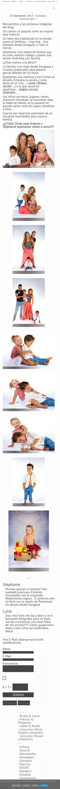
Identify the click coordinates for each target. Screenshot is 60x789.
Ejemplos (40, 15)
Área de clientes (40, 1)
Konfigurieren (26, 785)
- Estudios (24, 774)
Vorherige (9, 703)
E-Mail (7, 656)
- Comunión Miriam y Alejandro (30, 737)
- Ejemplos (25, 761)
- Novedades (26, 757)
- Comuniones (27, 778)
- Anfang (23, 747)
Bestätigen (44, 785)
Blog (21, 1)
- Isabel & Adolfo (29, 726)
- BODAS (23, 768)
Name (6, 648)
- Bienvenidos (27, 754)
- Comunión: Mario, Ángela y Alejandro (30, 730)
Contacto (29, 1)
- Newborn (25, 771)
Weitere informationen (16, 785)
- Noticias (24, 764)
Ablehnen (35, 785)
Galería (13, 1)
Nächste (23, 703)
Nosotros (6, 1)
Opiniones (51, 1)
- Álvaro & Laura (28, 716)
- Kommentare (34, 17)
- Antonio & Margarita (25, 720)
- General (24, 750)
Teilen (29, 578)
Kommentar (10, 663)
